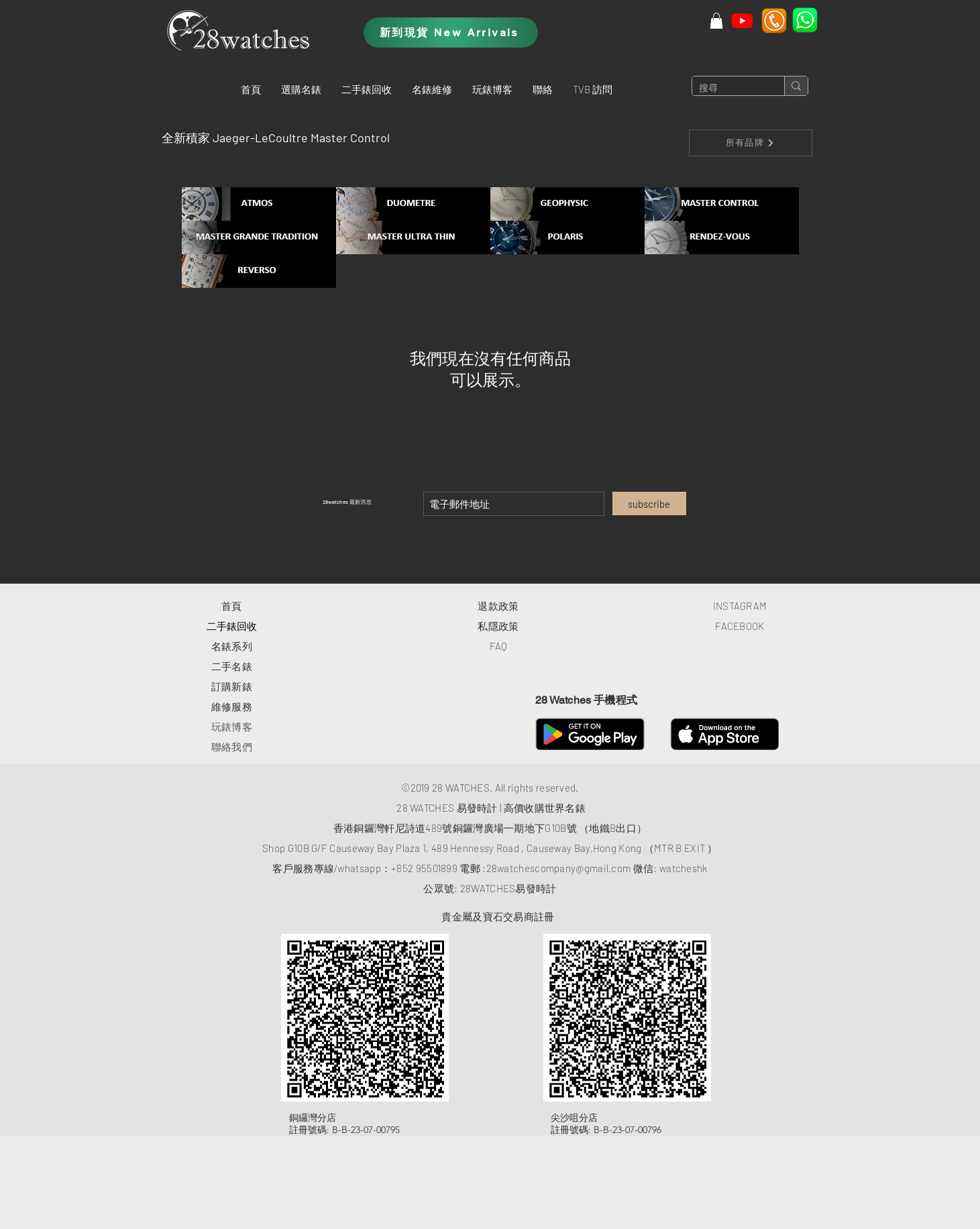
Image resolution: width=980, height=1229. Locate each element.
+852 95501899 (424, 868)
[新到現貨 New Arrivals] (451, 32)
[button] (301, 89)
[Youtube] (742, 20)
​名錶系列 (231, 646)
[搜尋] (727, 88)
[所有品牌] (750, 142)
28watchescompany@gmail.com (558, 868)
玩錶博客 (231, 726)
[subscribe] (649, 503)
